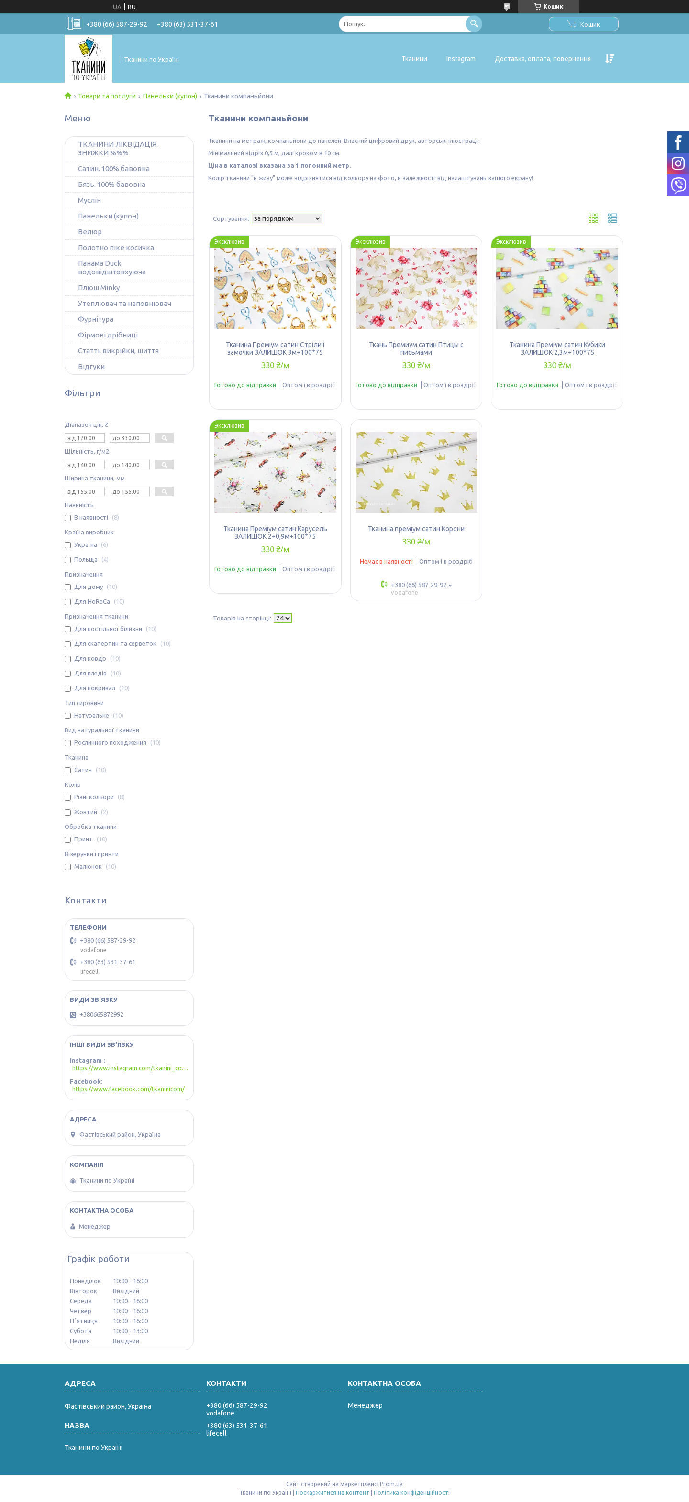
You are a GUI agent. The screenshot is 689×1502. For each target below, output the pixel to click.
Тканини (414, 59)
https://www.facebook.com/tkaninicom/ (128, 1089)
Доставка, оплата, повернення (543, 59)
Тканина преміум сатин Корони (416, 529)
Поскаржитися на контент (332, 1493)
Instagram (461, 59)
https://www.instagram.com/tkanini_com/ (130, 1068)
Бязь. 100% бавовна (111, 184)
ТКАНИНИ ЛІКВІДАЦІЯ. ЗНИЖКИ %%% (118, 148)
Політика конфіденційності (412, 1493)
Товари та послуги (107, 96)
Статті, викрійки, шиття (118, 351)
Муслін (89, 200)
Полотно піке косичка (116, 247)
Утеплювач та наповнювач (124, 303)
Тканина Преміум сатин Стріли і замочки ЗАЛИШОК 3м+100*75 (275, 348)
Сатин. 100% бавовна (114, 168)
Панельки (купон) (170, 96)
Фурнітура (95, 319)
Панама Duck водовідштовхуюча (112, 267)
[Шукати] (474, 23)
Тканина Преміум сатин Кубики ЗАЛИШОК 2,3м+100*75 (557, 348)
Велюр (90, 232)
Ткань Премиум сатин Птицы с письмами (416, 348)
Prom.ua (391, 1484)
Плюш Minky (99, 287)
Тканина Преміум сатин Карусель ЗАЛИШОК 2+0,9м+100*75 (275, 532)
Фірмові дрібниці (108, 335)
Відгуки (91, 366)
